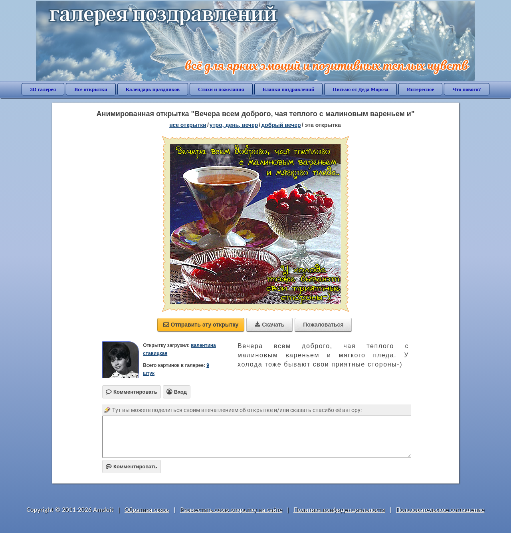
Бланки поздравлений (289, 89)
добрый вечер (281, 125)
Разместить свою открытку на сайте (231, 509)
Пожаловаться (323, 324)
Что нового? (466, 89)
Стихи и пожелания (221, 89)
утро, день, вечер (234, 125)
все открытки (187, 125)
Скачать (269, 324)
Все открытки (90, 89)
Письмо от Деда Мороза (360, 89)
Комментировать (131, 467)
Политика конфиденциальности (339, 509)
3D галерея (43, 89)
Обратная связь (147, 509)
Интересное (420, 89)
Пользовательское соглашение (440, 509)
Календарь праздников (153, 89)
